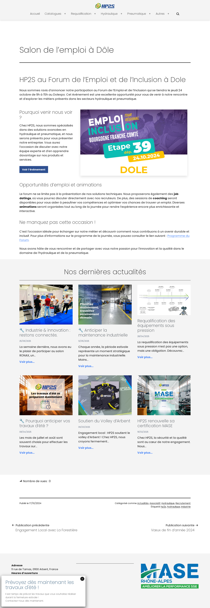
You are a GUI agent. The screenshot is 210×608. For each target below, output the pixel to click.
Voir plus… (27, 362)
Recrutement (183, 503)
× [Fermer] (82, 578)
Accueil (35, 14)
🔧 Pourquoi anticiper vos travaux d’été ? (44, 423)
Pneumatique (136, 14)
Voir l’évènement (33, 169)
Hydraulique (109, 14)
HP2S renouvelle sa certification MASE (155, 423)
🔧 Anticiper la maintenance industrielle (103, 332)
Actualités (143, 503)
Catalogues (53, 14)
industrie (186, 506)
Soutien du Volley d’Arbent (104, 421)
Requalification (81, 14)
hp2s (163, 506)
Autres (160, 14)
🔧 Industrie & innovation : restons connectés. (44, 332)
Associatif (155, 503)
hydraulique (173, 506)
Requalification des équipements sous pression (156, 325)
